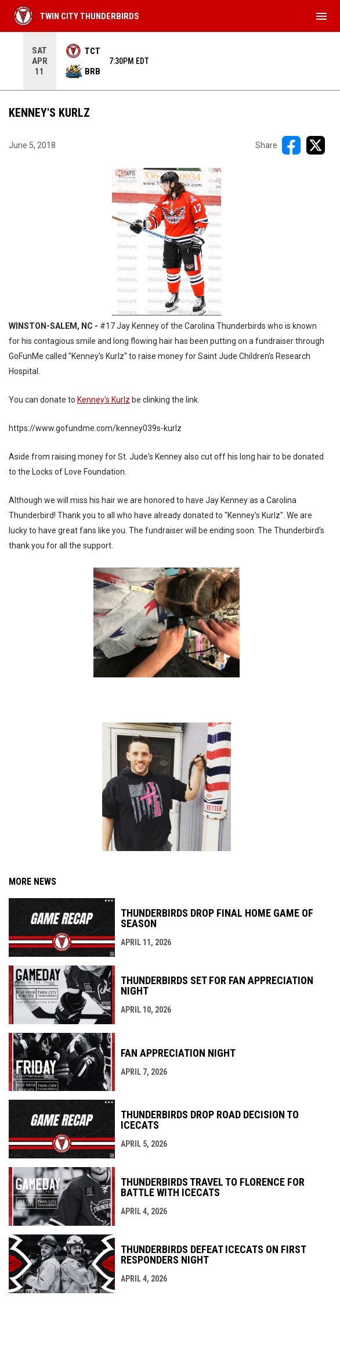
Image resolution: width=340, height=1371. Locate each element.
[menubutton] (321, 16)
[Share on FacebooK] (291, 145)
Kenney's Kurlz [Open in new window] (103, 399)
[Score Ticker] (170, 61)
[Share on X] (315, 145)
